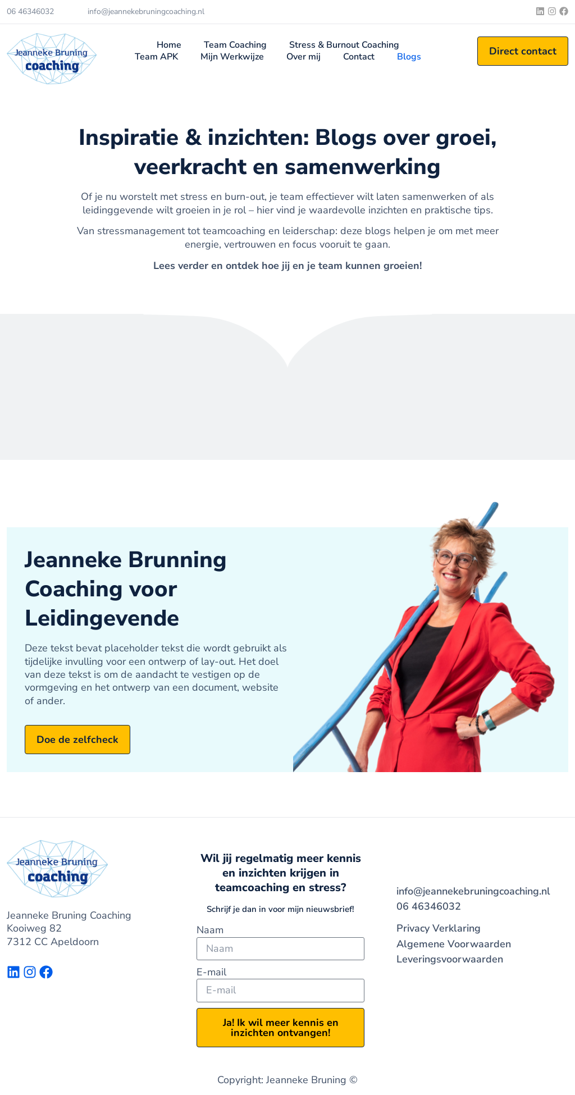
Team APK (156, 57)
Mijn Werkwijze (232, 57)
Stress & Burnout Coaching (344, 45)
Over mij (303, 57)
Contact (359, 57)
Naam (210, 930)
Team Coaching (235, 45)
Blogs (409, 57)
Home (169, 45)
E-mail (211, 972)
